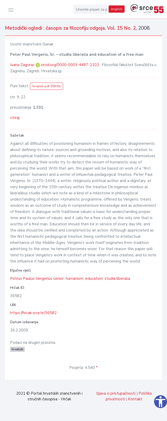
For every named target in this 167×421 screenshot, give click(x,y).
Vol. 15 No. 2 (121, 28)
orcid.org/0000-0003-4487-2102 (70, 64)
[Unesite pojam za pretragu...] (90, 9)
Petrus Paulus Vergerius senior (37, 278)
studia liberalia (117, 278)
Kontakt (135, 399)
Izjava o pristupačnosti (115, 393)
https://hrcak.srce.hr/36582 (33, 312)
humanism (74, 278)
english (116, 9)
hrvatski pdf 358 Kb (46, 86)
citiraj (14, 117)
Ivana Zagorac (23, 64)
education (94, 278)
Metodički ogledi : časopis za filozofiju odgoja (55, 28)
